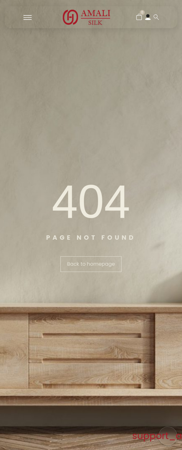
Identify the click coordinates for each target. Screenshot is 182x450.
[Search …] (156, 17)
